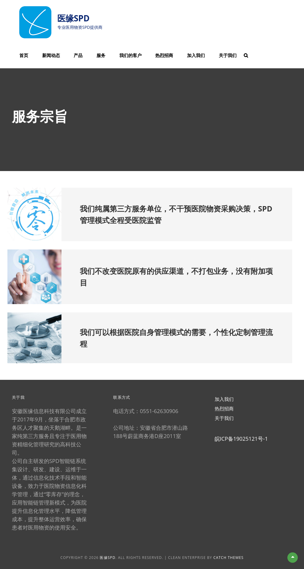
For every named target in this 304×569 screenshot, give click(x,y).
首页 (23, 55)
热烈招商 (164, 55)
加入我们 (196, 55)
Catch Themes (228, 557)
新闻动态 (51, 55)
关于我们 (228, 55)
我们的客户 (130, 55)
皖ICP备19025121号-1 (241, 438)
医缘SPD (73, 18)
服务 (100, 55)
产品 (78, 55)
